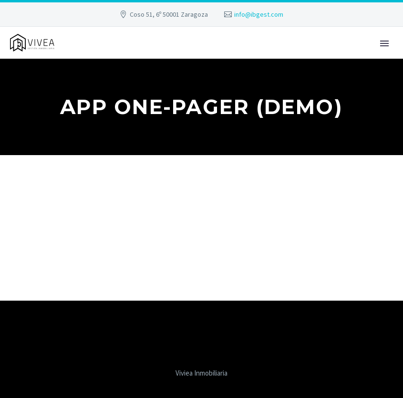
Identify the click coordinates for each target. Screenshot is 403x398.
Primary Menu (384, 43)
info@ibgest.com (258, 14)
